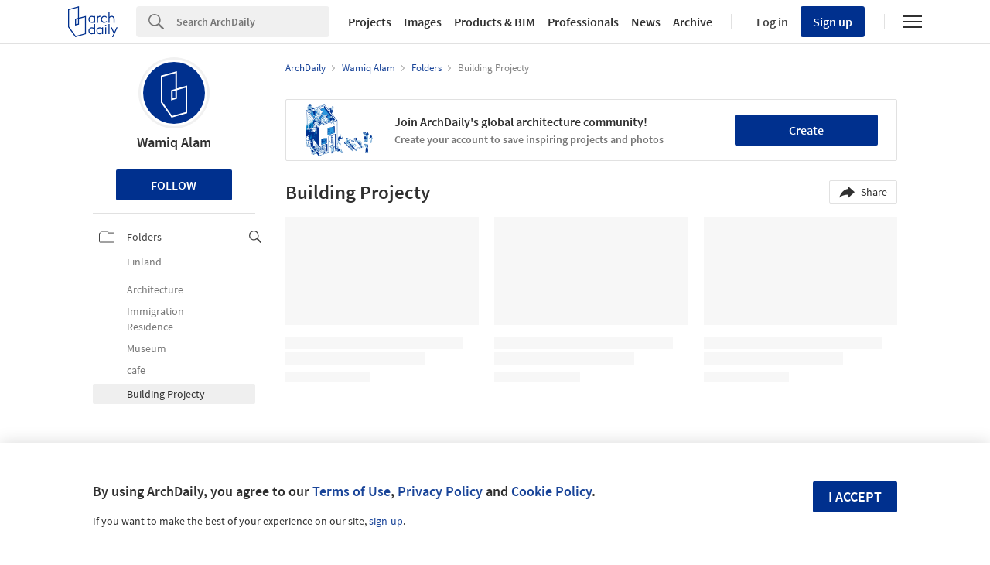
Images (423, 21)
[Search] (252, 21)
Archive (692, 21)
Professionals (583, 21)
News (646, 21)
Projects (369, 21)
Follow (173, 185)
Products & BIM (494, 21)
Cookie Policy (551, 491)
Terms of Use (351, 491)
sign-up (386, 521)
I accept (855, 496)
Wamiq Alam (174, 142)
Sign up (832, 21)
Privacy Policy (440, 491)
